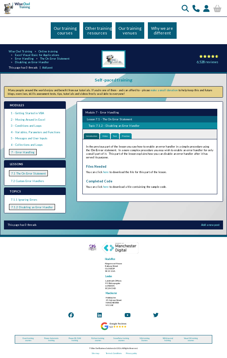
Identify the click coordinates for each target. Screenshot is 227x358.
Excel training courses (28, 339)
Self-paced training (113, 80)
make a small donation (164, 90)
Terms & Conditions (114, 353)
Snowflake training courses (121, 339)
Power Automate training (51, 339)
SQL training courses (145, 339)
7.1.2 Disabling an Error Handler (32, 207)
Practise (126, 136)
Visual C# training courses (191, 339)
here (106, 172)
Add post (47, 67)
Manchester (111, 293)
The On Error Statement (54, 58)
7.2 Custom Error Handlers (27, 181)
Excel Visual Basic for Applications (37, 55)
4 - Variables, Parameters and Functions (35, 132)
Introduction (91, 136)
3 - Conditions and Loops (26, 125)
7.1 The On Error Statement (28, 173)
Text (115, 136)
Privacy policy (131, 353)
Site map (95, 353)
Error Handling (24, 58)
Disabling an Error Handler (32, 62)
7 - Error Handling (23, 152)
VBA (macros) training (168, 339)
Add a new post (210, 225)
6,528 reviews (207, 62)
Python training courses (97, 339)
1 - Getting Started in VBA (27, 113)
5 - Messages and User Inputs (29, 138)
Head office (110, 259)
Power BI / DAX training (75, 339)
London (108, 276)
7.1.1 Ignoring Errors (24, 199)
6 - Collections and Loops (26, 145)
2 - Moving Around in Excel (28, 119)
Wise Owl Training (20, 51)
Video (105, 136)
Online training (48, 51)
